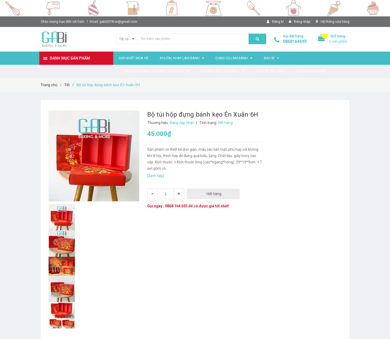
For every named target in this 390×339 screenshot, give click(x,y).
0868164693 (295, 41)
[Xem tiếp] (155, 176)
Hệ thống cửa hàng (335, 22)
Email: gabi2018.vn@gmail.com (113, 22)
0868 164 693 (176, 206)
